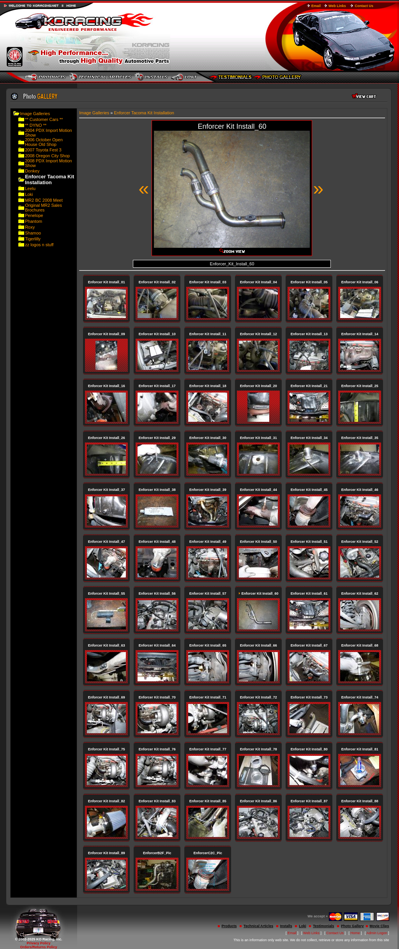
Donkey (32, 171)
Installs (286, 926)
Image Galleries (35, 113)
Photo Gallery (352, 926)
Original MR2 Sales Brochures (43, 207)
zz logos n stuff (39, 244)
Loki (29, 194)
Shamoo (33, 233)
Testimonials (323, 926)
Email (316, 6)
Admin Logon (377, 933)
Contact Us (364, 6)
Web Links (337, 6)
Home (355, 933)
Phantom (33, 221)
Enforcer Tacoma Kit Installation (144, 112)
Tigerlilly (33, 238)
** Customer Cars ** (44, 119)
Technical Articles (258, 926)
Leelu (30, 188)
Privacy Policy (38, 943)
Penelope (34, 215)
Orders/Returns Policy (38, 947)
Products (229, 926)
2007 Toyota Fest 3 (43, 150)
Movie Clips (379, 926)
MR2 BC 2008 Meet (44, 200)
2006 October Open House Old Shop (44, 142)
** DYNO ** (35, 125)
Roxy (30, 227)
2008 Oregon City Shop (47, 155)
